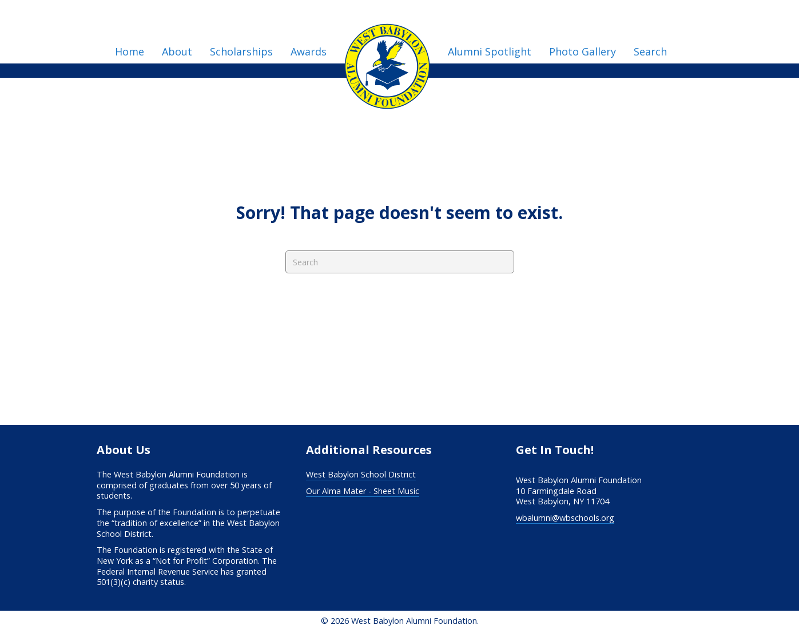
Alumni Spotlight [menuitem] (489, 51)
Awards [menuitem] (309, 51)
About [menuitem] (177, 51)
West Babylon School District (361, 474)
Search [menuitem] (650, 51)
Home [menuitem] (129, 51)
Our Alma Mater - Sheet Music (362, 490)
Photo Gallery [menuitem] (582, 51)
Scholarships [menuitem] (241, 51)
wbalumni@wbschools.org (565, 517)
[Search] (399, 261)
